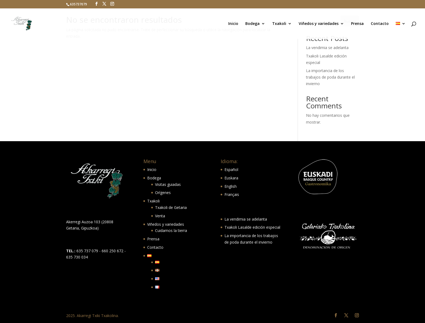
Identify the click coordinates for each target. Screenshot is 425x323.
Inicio (233, 24)
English (230, 186)
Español (231, 169)
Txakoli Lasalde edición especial (252, 227)
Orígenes (163, 192)
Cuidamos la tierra (171, 230)
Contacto (380, 24)
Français (231, 194)
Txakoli (279, 24)
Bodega (252, 24)
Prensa (357, 24)
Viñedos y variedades (319, 24)
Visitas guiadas (168, 184)
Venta (160, 215)
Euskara (231, 177)
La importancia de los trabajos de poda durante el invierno (330, 77)
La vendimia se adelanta (327, 47)
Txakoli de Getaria (171, 207)
